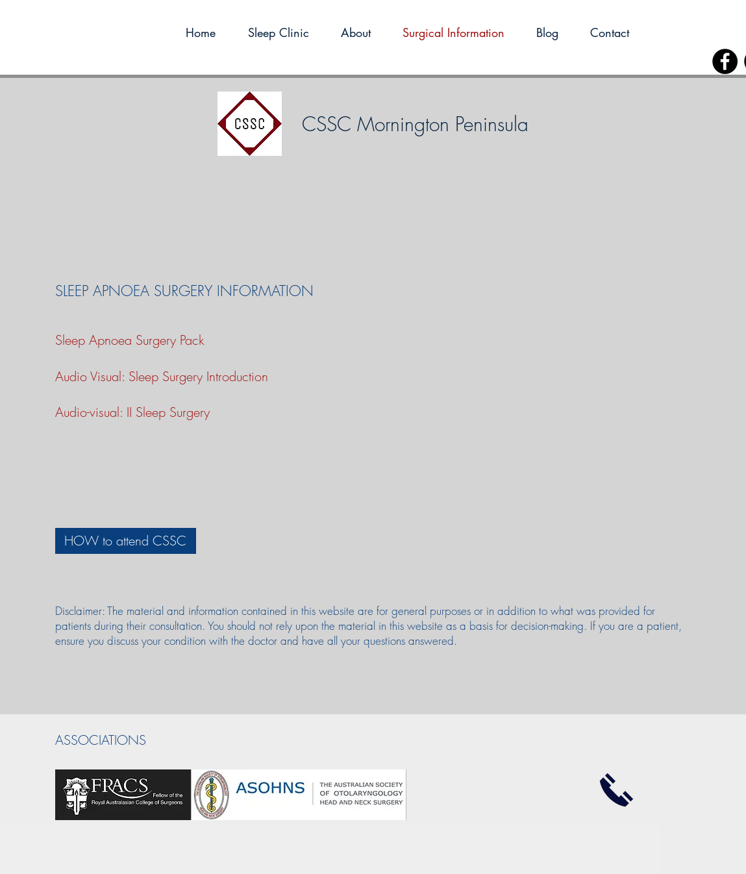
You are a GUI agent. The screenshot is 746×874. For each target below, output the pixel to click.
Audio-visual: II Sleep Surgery (132, 412)
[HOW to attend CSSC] (125, 541)
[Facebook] (725, 61)
